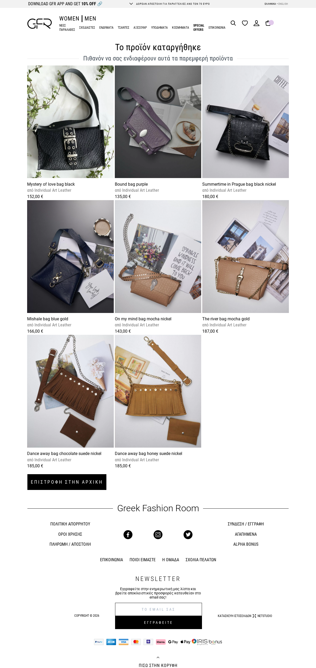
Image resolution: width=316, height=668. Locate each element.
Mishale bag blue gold (47, 318)
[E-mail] (158, 609)
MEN (90, 18)
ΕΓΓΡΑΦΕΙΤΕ (158, 622)
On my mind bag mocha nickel (143, 318)
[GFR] (39, 24)
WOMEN (69, 18)
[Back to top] (158, 658)
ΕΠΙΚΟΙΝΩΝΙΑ (217, 27)
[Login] (256, 24)
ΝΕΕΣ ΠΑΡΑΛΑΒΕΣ (67, 28)
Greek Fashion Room (158, 508)
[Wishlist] (246, 23)
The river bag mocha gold (226, 318)
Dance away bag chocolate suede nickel (64, 453)
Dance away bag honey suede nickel (148, 453)
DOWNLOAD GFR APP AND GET (65, 3)
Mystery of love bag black (51, 184)
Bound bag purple (131, 184)
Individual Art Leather (52, 190)
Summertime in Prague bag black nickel (239, 184)
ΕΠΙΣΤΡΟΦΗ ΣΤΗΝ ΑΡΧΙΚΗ (67, 482)
